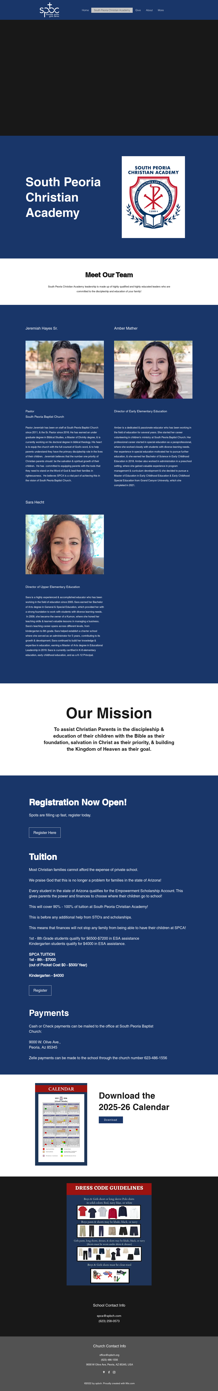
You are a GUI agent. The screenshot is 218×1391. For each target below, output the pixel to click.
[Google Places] (104, 1372)
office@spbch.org (109, 1354)
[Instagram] (114, 1372)
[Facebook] (109, 1372)
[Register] (40, 990)
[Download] (111, 1119)
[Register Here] (45, 832)
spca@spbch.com (109, 1316)
